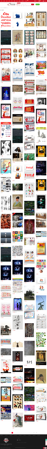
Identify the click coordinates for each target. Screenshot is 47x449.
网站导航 (11, 435)
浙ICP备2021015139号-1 (8, 447)
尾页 (36, 432)
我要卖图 (46, 439)
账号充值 (15, 435)
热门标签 (6, 435)
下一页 (33, 432)
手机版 (39, 435)
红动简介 (29, 435)
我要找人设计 (37, 4)
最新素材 (1, 435)
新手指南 (20, 435)
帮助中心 (25, 435)
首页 (10, 432)
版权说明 (34, 435)
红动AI (26, 0)
